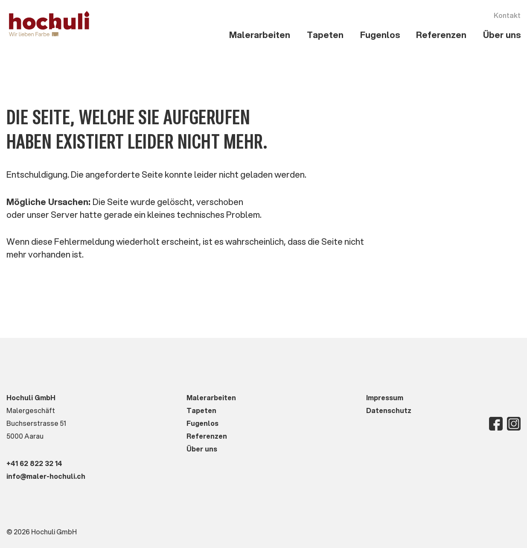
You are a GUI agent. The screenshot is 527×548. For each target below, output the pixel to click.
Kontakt (507, 15)
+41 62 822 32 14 (34, 463)
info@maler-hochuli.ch (45, 476)
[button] (259, 35)
